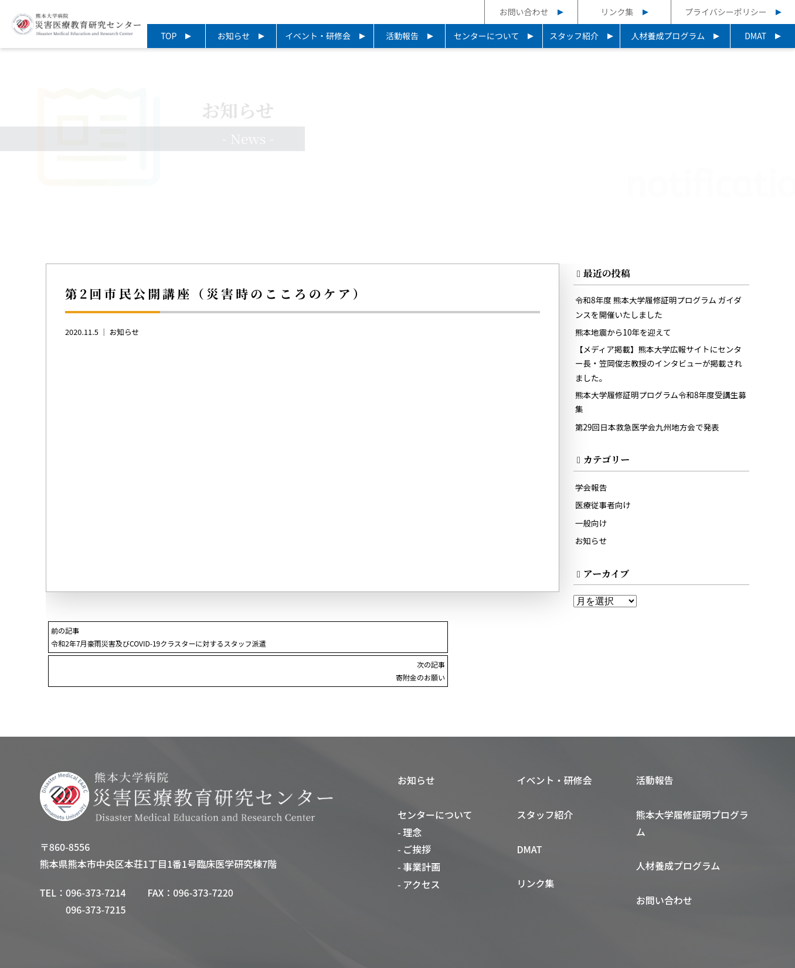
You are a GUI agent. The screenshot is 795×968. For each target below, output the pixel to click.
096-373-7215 (96, 877)
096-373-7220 (203, 860)
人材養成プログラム (668, 36)
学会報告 (592, 495)
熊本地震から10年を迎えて (626, 335)
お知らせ (233, 36)
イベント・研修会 (318, 36)
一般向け (592, 531)
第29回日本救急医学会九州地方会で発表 (651, 434)
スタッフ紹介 (574, 36)
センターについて (486, 36)
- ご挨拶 (414, 816)
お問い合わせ (524, 12)
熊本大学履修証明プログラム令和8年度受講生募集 (657, 409)
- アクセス (419, 851)
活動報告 (402, 36)
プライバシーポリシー (726, 12)
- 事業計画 (419, 834)
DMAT (755, 36)
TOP (168, 36)
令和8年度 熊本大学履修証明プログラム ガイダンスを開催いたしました (659, 309)
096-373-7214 (96, 860)
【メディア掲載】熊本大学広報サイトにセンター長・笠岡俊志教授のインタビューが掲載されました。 (659, 368)
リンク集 (617, 12)
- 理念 (410, 799)
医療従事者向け (604, 513)
